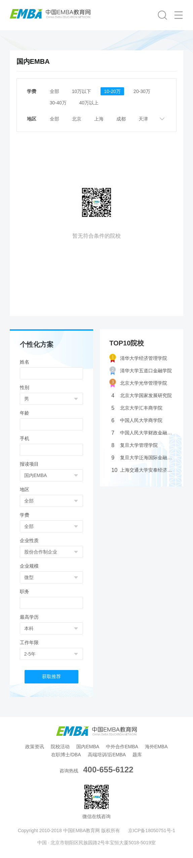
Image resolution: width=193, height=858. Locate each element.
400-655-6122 (108, 769)
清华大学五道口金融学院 (140, 370)
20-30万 (141, 91)
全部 (54, 91)
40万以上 (89, 102)
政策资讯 (34, 746)
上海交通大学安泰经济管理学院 (142, 470)
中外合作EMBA (122, 746)
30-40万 (58, 102)
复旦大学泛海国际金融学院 (142, 457)
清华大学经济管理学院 (138, 358)
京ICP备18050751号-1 (151, 830)
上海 (99, 119)
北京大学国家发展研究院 (141, 395)
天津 (143, 119)
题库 (137, 754)
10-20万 (112, 91)
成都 (121, 119)
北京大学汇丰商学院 (136, 408)
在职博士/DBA (66, 754)
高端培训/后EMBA (107, 754)
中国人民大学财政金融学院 (142, 432)
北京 (76, 119)
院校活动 (60, 746)
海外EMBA (156, 746)
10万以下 (81, 91)
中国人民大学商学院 (136, 420)
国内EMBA (87, 746)
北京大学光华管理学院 (138, 383)
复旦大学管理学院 (134, 445)
